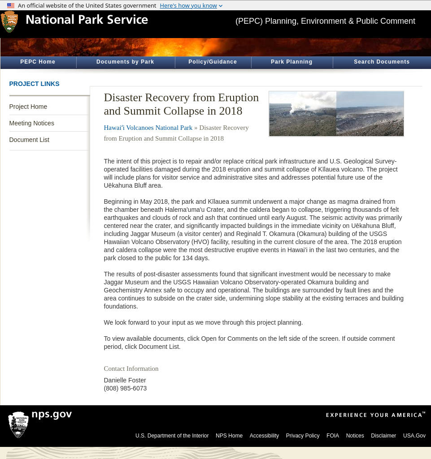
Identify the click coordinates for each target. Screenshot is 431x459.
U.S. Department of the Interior (172, 436)
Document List (29, 139)
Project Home (28, 106)
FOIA (333, 436)
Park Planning (292, 62)
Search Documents (382, 62)
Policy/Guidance (212, 62)
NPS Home (229, 436)
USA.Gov (414, 436)
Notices (355, 436)
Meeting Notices (31, 123)
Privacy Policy (303, 436)
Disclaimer (383, 436)
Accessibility (264, 436)
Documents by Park (125, 62)
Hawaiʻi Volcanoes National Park (148, 127)
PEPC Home (37, 62)
